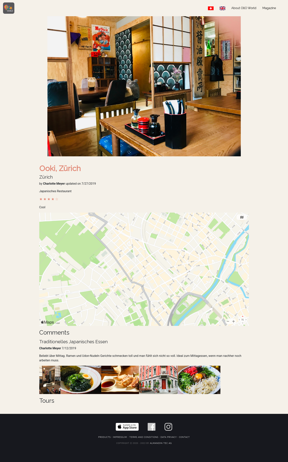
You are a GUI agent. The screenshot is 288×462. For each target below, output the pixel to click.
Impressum (120, 437)
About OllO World (243, 8)
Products (104, 437)
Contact (184, 437)
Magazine (269, 8)
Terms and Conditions (143, 437)
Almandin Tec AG (161, 443)
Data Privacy (169, 437)
